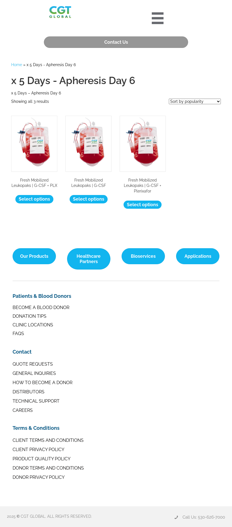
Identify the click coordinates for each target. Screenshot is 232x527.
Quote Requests (33, 364)
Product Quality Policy (41, 458)
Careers (23, 410)
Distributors (28, 391)
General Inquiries (34, 373)
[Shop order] (195, 101)
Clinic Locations (33, 325)
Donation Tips (29, 316)
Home (16, 64)
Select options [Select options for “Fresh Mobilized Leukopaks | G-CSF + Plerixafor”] (142, 204)
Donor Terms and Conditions (48, 468)
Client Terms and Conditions (48, 440)
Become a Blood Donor (41, 307)
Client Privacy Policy (38, 449)
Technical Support (36, 401)
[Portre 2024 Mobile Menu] (158, 18)
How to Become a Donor (42, 382)
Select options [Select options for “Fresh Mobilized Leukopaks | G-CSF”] (88, 199)
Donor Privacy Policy (39, 477)
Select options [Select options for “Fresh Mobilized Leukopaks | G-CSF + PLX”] (34, 199)
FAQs (18, 333)
